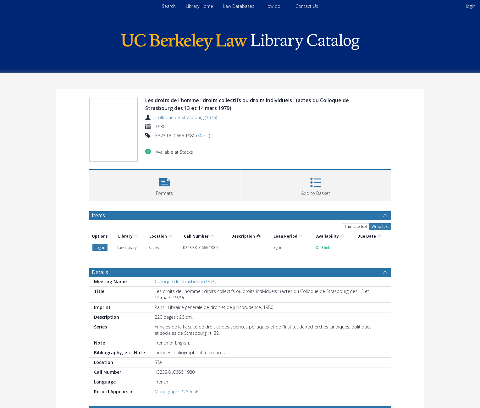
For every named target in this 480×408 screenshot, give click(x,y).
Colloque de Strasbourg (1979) (186, 117)
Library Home (199, 6)
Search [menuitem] (169, 6)
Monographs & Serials (177, 391)
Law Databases (238, 6)
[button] (164, 185)
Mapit (203, 136)
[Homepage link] (240, 40)
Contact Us (306, 6)
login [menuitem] (470, 6)
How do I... (274, 6)
